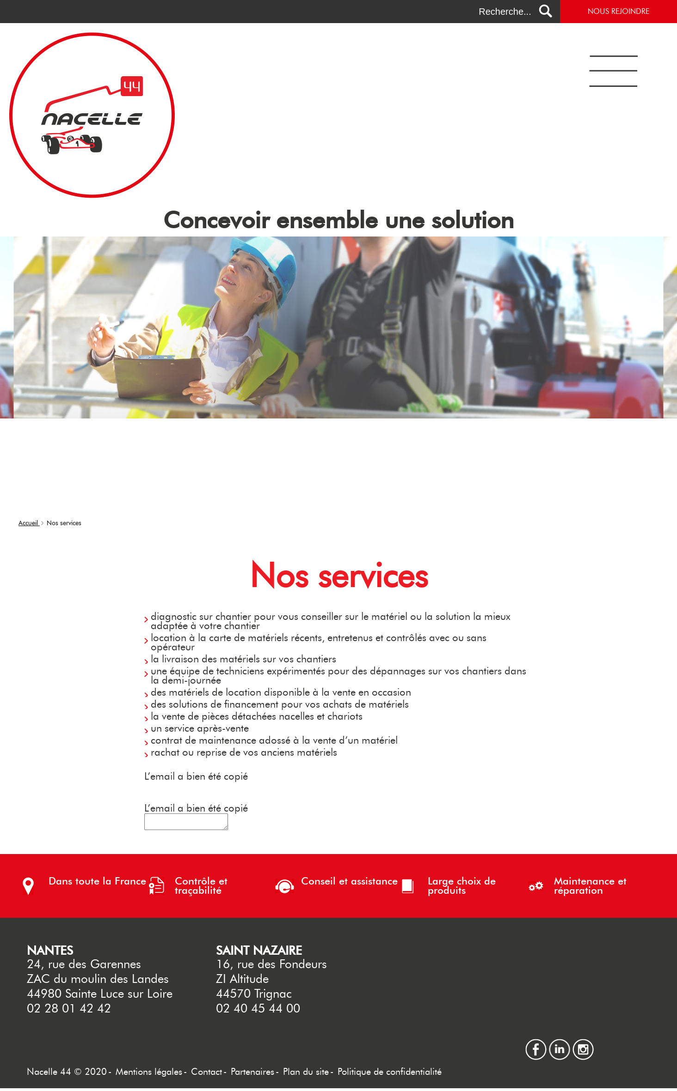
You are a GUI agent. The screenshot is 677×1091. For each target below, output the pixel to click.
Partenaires (252, 1074)
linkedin (559, 1045)
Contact (206, 1074)
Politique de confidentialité (390, 1074)
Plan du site (306, 1074)
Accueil (29, 523)
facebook (536, 1045)
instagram (583, 1045)
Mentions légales (149, 1074)
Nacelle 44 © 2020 (67, 1074)
